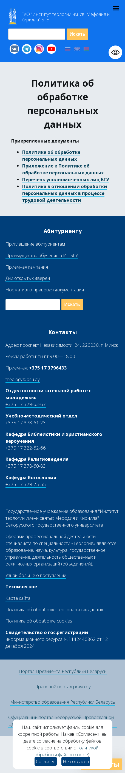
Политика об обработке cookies (38, 621)
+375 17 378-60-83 (25, 466)
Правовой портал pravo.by (63, 686)
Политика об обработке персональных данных (51, 155)
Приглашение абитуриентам (35, 244)
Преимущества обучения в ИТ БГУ (41, 255)
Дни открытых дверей (27, 278)
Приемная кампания (26, 267)
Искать (77, 34)
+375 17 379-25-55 (25, 484)
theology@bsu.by (22, 379)
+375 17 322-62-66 (25, 448)
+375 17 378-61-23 (25, 422)
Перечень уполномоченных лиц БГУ (65, 179)
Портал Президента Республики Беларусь (63, 671)
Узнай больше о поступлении (35, 575)
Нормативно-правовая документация (44, 289)
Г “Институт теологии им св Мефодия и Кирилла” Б (65, 17)
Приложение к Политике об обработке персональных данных (63, 169)
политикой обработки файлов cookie (66, 751)
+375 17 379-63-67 (25, 404)
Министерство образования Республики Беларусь (62, 702)
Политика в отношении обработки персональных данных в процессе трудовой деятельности (64, 193)
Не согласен (76, 761)
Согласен (45, 761)
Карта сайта (17, 598)
